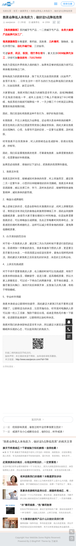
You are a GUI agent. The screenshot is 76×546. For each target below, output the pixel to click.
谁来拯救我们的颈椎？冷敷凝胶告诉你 (40, 476)
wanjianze (10, 22)
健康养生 (24, 11)
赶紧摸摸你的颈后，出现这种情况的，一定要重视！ (30, 462)
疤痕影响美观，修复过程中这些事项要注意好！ (37, 427)
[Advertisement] (39, 390)
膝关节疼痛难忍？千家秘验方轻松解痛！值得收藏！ (30, 448)
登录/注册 (67, 4)
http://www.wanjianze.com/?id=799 (32, 359)
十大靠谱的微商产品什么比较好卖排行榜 (42, 519)
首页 (15, 11)
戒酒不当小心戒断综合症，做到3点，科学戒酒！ (38, 431)
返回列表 (36, 419)
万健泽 (54, 541)
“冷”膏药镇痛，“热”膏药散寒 (36, 505)
